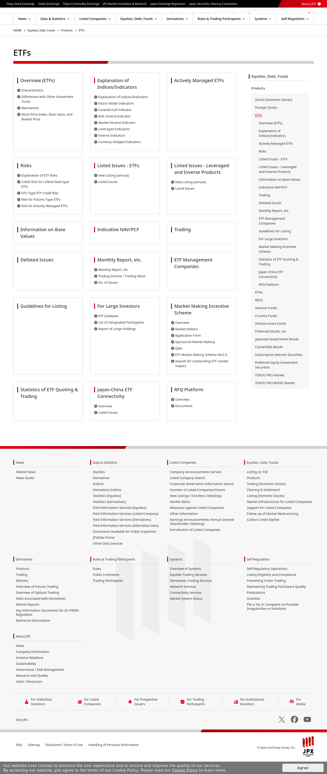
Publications (256, 607)
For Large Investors (273, 253)
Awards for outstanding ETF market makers (201, 378)
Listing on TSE (257, 486)
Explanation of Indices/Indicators (123, 111)
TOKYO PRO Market (269, 390)
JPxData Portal (103, 552)
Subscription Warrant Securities (278, 369)
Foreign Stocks (266, 122)
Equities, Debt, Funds (41, 45)
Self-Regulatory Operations (267, 583)
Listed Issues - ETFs (273, 174)
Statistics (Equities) (107, 510)
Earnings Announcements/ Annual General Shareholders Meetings (202, 536)
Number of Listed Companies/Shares (197, 504)
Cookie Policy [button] (185, 770)
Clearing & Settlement (263, 504)
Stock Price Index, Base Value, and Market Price (46, 131)
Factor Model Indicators (116, 118)
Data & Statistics (105, 477)
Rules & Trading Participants (114, 574)
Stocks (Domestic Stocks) (273, 114)
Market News (26, 486)
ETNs (259, 307)
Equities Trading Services (188, 589)
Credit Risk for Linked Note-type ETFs (45, 198)
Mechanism (30, 122)
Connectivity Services (186, 607)
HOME (17, 45)
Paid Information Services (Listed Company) (125, 528)
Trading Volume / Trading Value (121, 291)
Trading (264, 210)
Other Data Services (108, 558)
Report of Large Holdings (117, 343)
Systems (176, 574)
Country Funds (266, 330)
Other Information (184, 528)
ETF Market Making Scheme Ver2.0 (201, 369)
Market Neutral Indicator (117, 137)
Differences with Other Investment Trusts (47, 113)
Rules (97, 583)
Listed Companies (183, 477)
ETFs (81, 45)
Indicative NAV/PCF (273, 202)
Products (67, 45)
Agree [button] (302, 767)
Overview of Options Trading (37, 607)
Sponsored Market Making (195, 356)
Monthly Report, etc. (113, 284)
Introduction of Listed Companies (195, 544)
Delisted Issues (270, 217)
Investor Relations (29, 672)
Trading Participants (108, 595)
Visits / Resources (29, 696)
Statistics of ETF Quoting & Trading (278, 276)
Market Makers (186, 343)
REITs (259, 315)
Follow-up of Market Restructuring (272, 528)
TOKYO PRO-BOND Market (275, 397)
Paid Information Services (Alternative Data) (126, 540)
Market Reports (27, 619)
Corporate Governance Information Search (202, 498)
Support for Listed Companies (269, 522)
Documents (183, 420)
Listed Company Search (187, 492)
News (20, 477)
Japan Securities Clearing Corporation (213, 4)
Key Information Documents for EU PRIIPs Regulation (47, 627)
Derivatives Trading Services (191, 595)
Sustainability (26, 678)
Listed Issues (107, 196)
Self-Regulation (258, 574)
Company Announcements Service (195, 486)
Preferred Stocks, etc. (271, 346)
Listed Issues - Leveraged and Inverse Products (278, 184)
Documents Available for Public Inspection (124, 546)
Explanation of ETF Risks (39, 190)
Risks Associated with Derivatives (40, 613)
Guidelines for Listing (275, 246)
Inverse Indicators (111, 150)
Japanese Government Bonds (277, 354)
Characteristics (32, 105)
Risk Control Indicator (114, 131)
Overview (182, 337)
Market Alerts (180, 516)
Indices (98, 498)
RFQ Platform (269, 299)
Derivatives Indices (107, 504)
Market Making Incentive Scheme (277, 263)
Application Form (188, 350)
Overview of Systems (185, 583)
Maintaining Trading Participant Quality (276, 601)
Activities (253, 613)
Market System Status (186, 613)
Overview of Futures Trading (37, 601)
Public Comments (106, 589)
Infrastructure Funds (270, 338)
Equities (99, 486)
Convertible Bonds (269, 361)
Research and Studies (32, 690)
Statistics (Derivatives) (109, 516)
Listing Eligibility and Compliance (271, 589)
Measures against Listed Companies (197, 522)
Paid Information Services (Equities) (119, 522)
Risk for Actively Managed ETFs (44, 220)
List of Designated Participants (121, 337)
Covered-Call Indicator (115, 124)
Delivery (22, 595)
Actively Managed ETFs (276, 158)
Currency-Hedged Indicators (119, 156)
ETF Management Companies (272, 235)
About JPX (308, 4)
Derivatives (101, 492)
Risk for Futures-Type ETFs (40, 214)
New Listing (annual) (113, 190)
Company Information (32, 666)
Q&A (178, 363)
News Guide (25, 492)
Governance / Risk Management (40, 684)
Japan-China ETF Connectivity (271, 289)
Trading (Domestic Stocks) (266, 498)
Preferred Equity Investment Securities (276, 379)
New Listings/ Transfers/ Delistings (196, 510)
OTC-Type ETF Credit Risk (39, 207)
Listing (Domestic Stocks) (265, 510)
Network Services (183, 601)
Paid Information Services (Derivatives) (122, 534)
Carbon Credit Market (263, 534)
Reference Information (33, 635)
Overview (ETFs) (270, 138)
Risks (262, 166)
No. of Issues (108, 297)
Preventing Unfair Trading (266, 595)
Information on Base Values (279, 194)
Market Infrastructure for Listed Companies (279, 516)
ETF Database (108, 330)
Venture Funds (266, 322)
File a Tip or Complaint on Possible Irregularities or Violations (272, 621)
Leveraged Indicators (114, 143)
